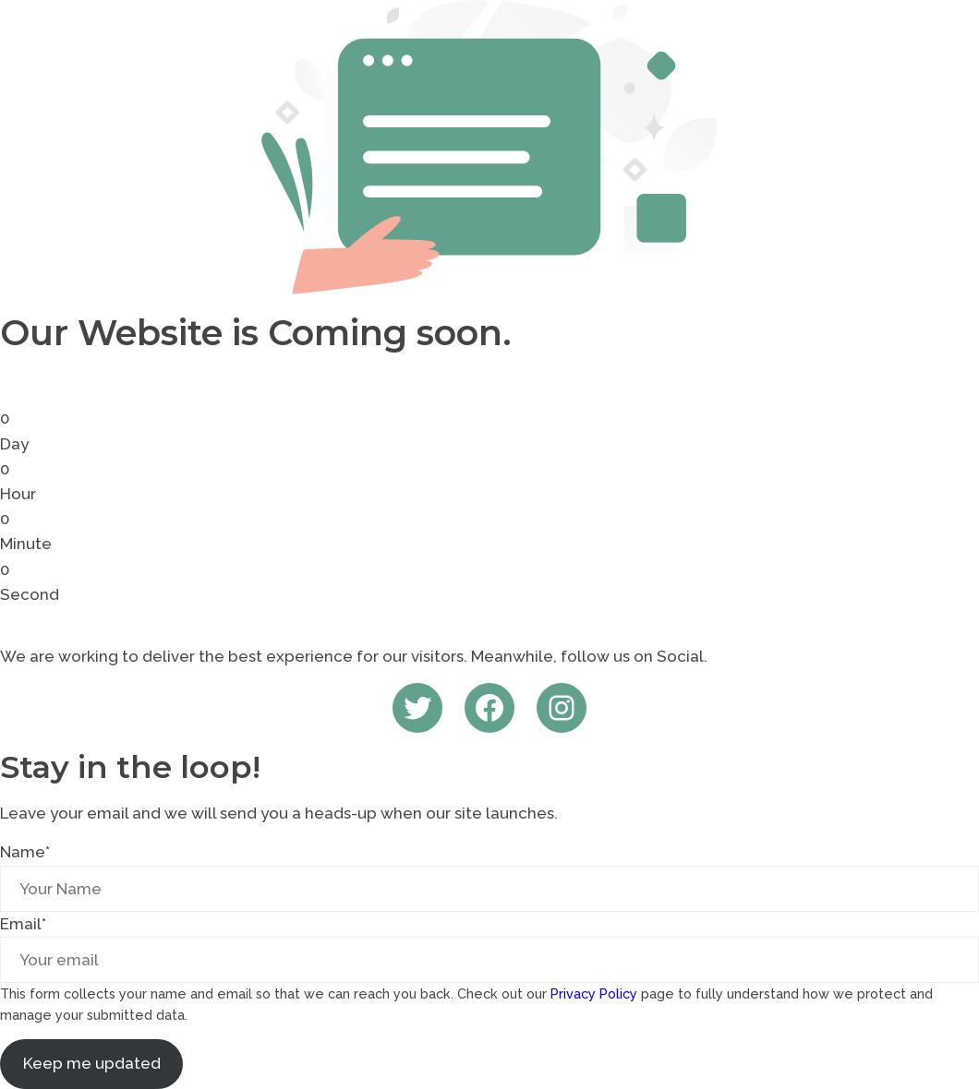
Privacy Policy (593, 993)
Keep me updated (92, 1063)
